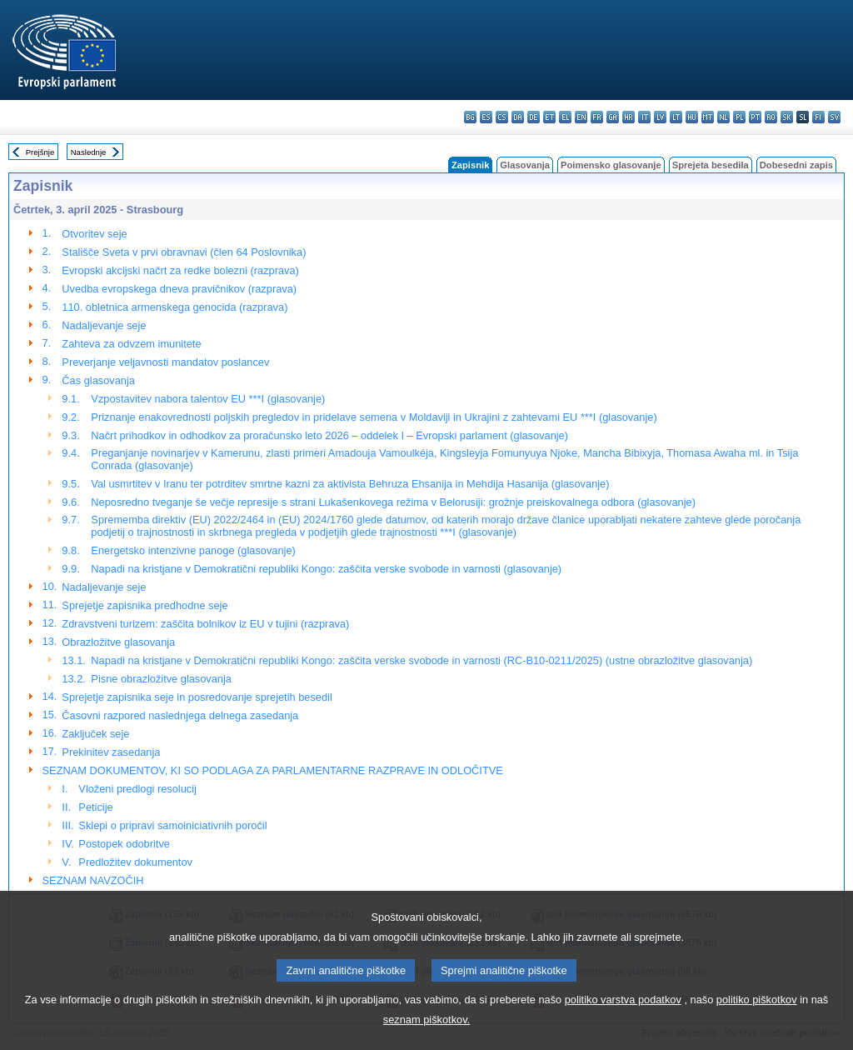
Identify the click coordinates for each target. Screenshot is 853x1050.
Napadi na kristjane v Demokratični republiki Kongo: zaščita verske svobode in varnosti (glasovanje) (326, 568)
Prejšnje (40, 152)
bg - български (470, 117)
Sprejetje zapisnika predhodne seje (144, 605)
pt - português (755, 117)
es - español (486, 117)
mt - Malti (707, 117)
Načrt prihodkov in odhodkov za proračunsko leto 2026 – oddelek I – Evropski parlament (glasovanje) (329, 435)
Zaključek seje (95, 734)
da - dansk (517, 117)
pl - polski (739, 117)
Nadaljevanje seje (104, 325)
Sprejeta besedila (710, 165)
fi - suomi (818, 117)
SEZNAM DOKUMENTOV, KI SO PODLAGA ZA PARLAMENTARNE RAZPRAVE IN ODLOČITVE (272, 770)
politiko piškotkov (756, 1037)
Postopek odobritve (124, 844)
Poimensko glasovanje (611, 165)
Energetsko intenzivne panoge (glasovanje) (193, 550)
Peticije (95, 807)
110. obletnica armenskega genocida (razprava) (174, 307)
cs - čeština (502, 117)
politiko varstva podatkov (623, 1037)
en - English (581, 117)
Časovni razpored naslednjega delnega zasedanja (180, 715)
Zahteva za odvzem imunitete (131, 344)
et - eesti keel (549, 117)
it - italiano (644, 117)
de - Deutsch (533, 117)
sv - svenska (834, 117)
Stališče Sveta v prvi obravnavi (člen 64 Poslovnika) (184, 252)
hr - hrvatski (628, 117)
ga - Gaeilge (612, 117)
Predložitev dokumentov (135, 862)
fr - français (597, 117)
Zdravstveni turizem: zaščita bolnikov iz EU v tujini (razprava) (205, 624)
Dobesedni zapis (796, 165)
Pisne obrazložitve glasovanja (161, 678)
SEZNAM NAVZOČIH (93, 880)
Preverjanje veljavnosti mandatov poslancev (165, 362)
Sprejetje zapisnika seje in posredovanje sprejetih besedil (197, 697)
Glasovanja (525, 165)
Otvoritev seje (94, 234)
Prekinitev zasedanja (111, 752)
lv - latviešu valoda (660, 117)
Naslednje (89, 152)
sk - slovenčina (787, 117)
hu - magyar (692, 117)
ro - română (771, 117)
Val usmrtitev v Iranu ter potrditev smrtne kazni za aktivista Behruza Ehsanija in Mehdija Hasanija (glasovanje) (350, 484)
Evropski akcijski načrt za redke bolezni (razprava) (180, 270)
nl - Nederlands (723, 117)
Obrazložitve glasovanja (118, 642)
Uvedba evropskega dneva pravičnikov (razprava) (179, 288)
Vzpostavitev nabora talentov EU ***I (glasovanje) (208, 398)
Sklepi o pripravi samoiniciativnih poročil (172, 825)
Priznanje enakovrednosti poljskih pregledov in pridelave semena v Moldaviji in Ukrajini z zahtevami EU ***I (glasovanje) (373, 417)
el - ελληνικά (565, 117)
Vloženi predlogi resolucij (137, 788)
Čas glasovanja (98, 380)
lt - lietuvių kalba (676, 117)
